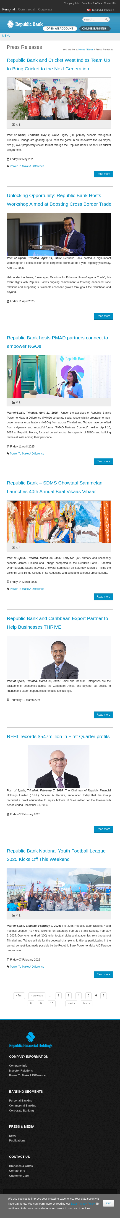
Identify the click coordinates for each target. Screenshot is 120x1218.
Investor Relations (21, 1070)
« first (19, 995)
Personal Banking (20, 1100)
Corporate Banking (21, 1110)
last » (86, 1003)
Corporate (45, 9)
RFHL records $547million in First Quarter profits (58, 736)
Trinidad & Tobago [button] (103, 10)
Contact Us (110, 3)
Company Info (71, 3)
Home (81, 49)
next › (71, 1003)
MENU (6, 35)
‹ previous (37, 995)
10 (51, 1003)
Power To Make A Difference (27, 166)
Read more (103, 173)
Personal (9, 9)
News (90, 49)
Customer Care (19, 1175)
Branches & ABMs (92, 3)
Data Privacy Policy (83, 1203)
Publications (17, 1140)
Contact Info (17, 1170)
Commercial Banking (22, 1105)
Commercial (26, 9)
